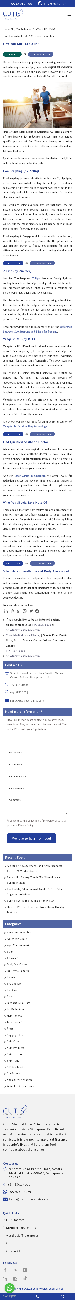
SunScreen (13, 1073)
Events (11, 977)
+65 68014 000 (20, 4)
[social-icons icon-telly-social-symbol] (25, 1270)
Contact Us (14, 1251)
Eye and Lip (14, 983)
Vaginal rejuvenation (19, 1079)
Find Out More (13, 263)
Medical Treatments (21, 1228)
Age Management (18, 945)
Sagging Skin (15, 1035)
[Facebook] (37, 611)
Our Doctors (15, 1220)
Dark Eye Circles (17, 964)
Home (6, 29)
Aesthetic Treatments (22, 1235)
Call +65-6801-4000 (40, 54)
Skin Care (13, 1041)
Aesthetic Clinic (17, 938)
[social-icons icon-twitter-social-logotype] (15, 1270)
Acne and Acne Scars (20, 932)
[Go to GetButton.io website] (9, 1296)
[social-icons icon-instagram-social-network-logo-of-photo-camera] (15, 1279)
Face (9, 996)
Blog (13, 29)
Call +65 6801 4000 (42, 263)
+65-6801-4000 (41, 624)
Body (10, 951)
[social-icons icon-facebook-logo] (5, 1270)
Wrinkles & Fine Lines (20, 1086)
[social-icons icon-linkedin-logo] (5, 1279)
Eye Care (12, 990)
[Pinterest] (12, 611)
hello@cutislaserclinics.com (27, 700)
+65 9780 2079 (54, 4)
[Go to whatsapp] (10, 1288)
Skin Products (15, 1047)
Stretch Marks (16, 1067)
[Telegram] (31, 611)
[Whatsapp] (18, 611)
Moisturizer (14, 1022)
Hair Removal (15, 1015)
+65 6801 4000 (16, 684)
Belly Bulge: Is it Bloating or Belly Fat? (30, 900)
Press (10, 1028)
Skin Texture (15, 1054)
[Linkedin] (6, 611)
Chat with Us (12, 54)
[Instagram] (24, 611)
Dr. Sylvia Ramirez (18, 970)
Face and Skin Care (18, 1002)
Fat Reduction (24, 29)
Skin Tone (13, 1060)
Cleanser (12, 958)
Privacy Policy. (26, 825)
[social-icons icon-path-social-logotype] (25, 1279)
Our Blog (12, 1243)
